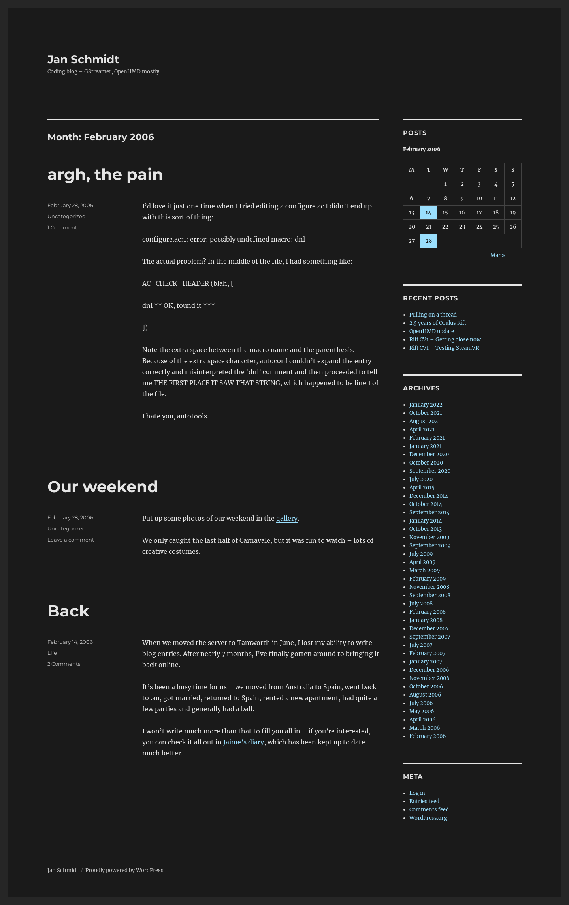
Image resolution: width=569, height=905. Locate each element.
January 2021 (425, 446)
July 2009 (421, 554)
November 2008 (429, 587)
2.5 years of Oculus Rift (437, 323)
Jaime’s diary (243, 742)
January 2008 (426, 620)
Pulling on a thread (433, 314)
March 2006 (424, 728)
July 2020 (421, 479)
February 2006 (427, 736)
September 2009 (430, 545)
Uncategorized (66, 216)
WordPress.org (428, 818)
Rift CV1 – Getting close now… (447, 339)
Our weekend (102, 486)
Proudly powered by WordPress (124, 870)
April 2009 (422, 562)
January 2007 (426, 661)
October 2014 (425, 504)
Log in (417, 793)
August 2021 (424, 421)
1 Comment (62, 227)
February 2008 (427, 612)
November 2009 (429, 537)
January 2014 (425, 520)
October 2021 (425, 413)
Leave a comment (70, 539)
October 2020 (426, 462)
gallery (287, 518)
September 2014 (429, 512)
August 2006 (425, 694)
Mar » (497, 255)
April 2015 (422, 487)
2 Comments (63, 664)
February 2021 (427, 438)
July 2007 (421, 645)
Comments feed (429, 809)
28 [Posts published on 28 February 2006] (429, 241)
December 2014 (428, 496)
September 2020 (429, 471)
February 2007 (427, 653)
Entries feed (424, 801)
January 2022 (426, 404)
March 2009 (424, 570)
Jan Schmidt (83, 59)
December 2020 (429, 454)
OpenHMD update (431, 331)
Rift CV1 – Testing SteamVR (444, 348)
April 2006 (422, 719)
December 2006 (429, 670)
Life (52, 653)
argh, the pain (105, 174)
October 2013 (425, 529)
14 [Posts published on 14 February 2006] (428, 212)
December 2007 (429, 628)
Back (68, 610)
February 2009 (427, 578)
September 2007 (429, 636)
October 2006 (426, 686)
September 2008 (429, 595)
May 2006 (421, 711)
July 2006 (421, 703)
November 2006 (429, 678)
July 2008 (421, 603)
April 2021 (422, 429)
